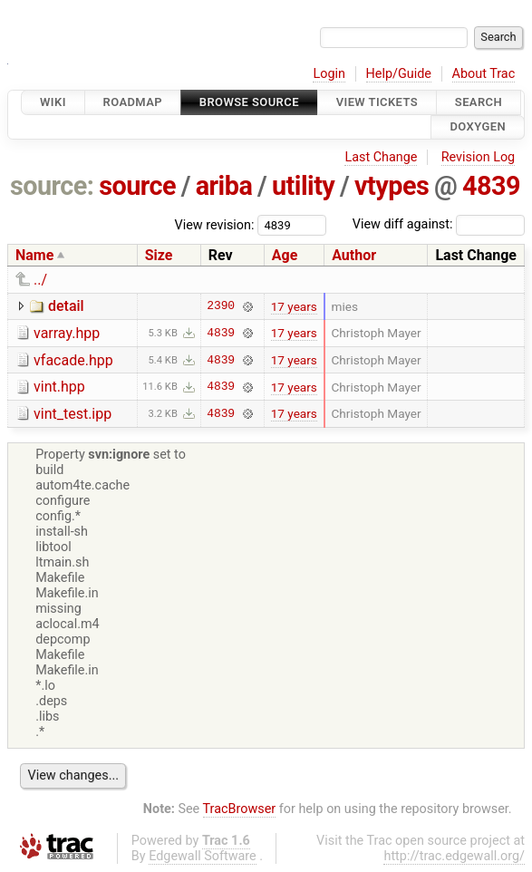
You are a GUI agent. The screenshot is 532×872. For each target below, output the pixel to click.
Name (34, 255)
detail (66, 306)
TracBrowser (239, 809)
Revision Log (478, 157)
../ (40, 279)
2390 (221, 306)
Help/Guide (398, 74)
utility (303, 185)
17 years (294, 306)
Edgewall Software (202, 856)
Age (285, 255)
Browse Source (249, 102)
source (137, 185)
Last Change (380, 157)
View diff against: (439, 224)
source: (52, 185)
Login (329, 74)
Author (354, 255)
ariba (224, 185)
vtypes (391, 185)
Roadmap (133, 102)
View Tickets (377, 102)
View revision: (215, 224)
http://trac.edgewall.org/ (454, 856)
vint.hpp (59, 386)
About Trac (484, 74)
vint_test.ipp (72, 413)
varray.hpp (67, 333)
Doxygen (478, 127)
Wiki (53, 102)
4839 (491, 185)
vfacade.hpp (73, 360)
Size (159, 255)
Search (478, 102)
